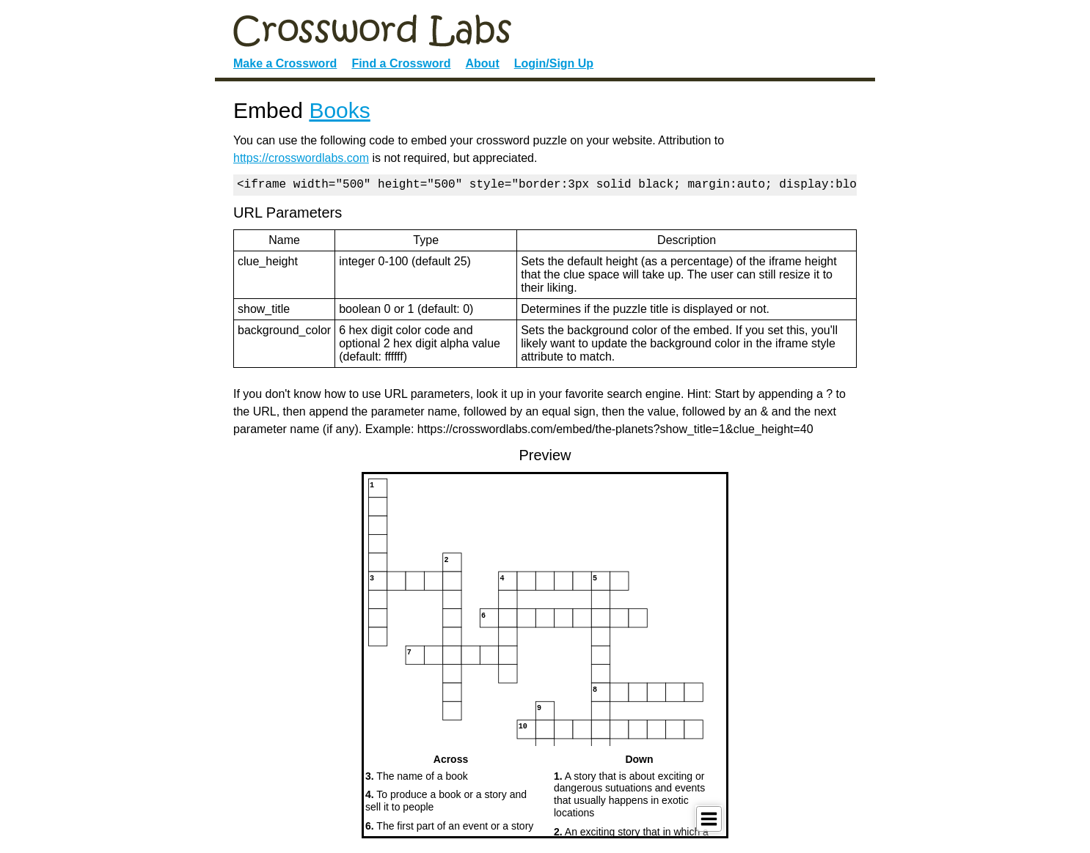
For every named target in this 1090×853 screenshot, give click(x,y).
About (483, 63)
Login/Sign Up (553, 63)
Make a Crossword (285, 63)
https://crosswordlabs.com (301, 158)
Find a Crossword (400, 63)
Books (339, 110)
